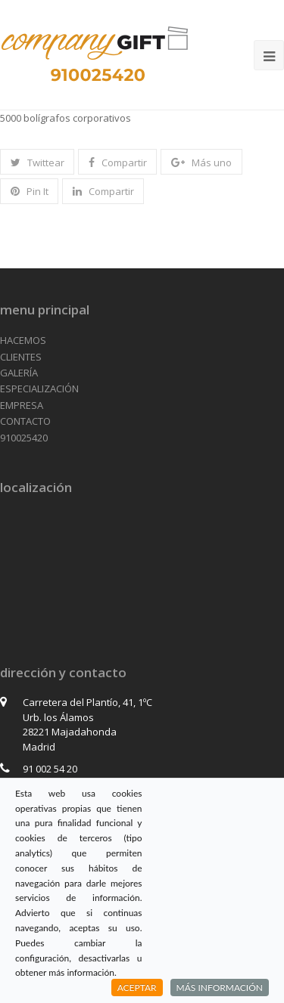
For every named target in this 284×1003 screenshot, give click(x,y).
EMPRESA (21, 405)
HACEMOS (23, 340)
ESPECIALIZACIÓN (39, 388)
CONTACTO (25, 421)
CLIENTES (21, 357)
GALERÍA (19, 372)
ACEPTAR (137, 987)
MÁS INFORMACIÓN (219, 987)
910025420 (24, 437)
